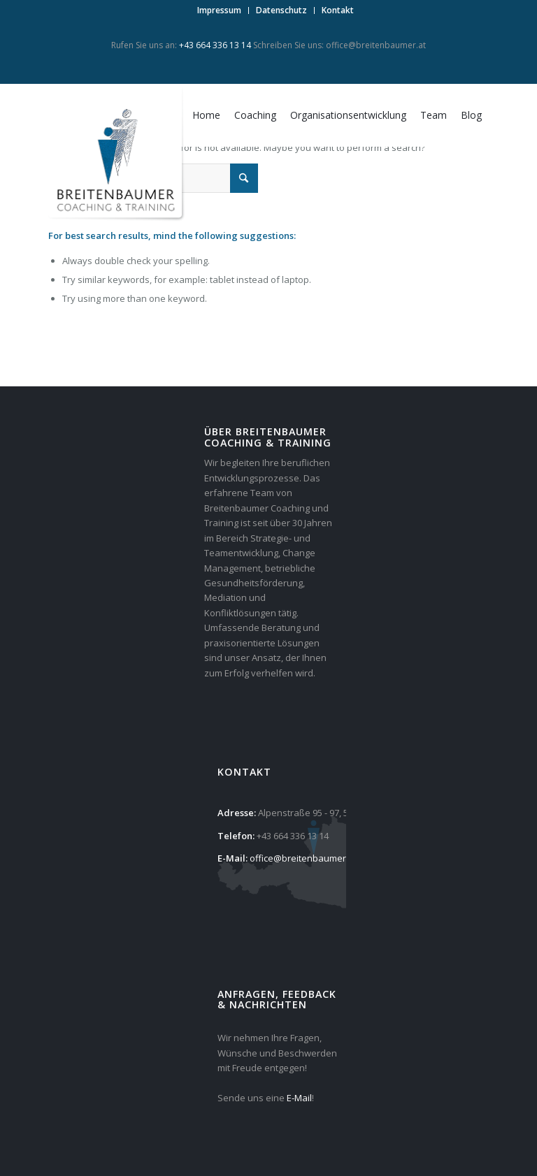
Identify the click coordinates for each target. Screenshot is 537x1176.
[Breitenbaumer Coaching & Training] (118, 154)
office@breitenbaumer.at (376, 45)
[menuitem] (219, 10)
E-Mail (299, 1097)
